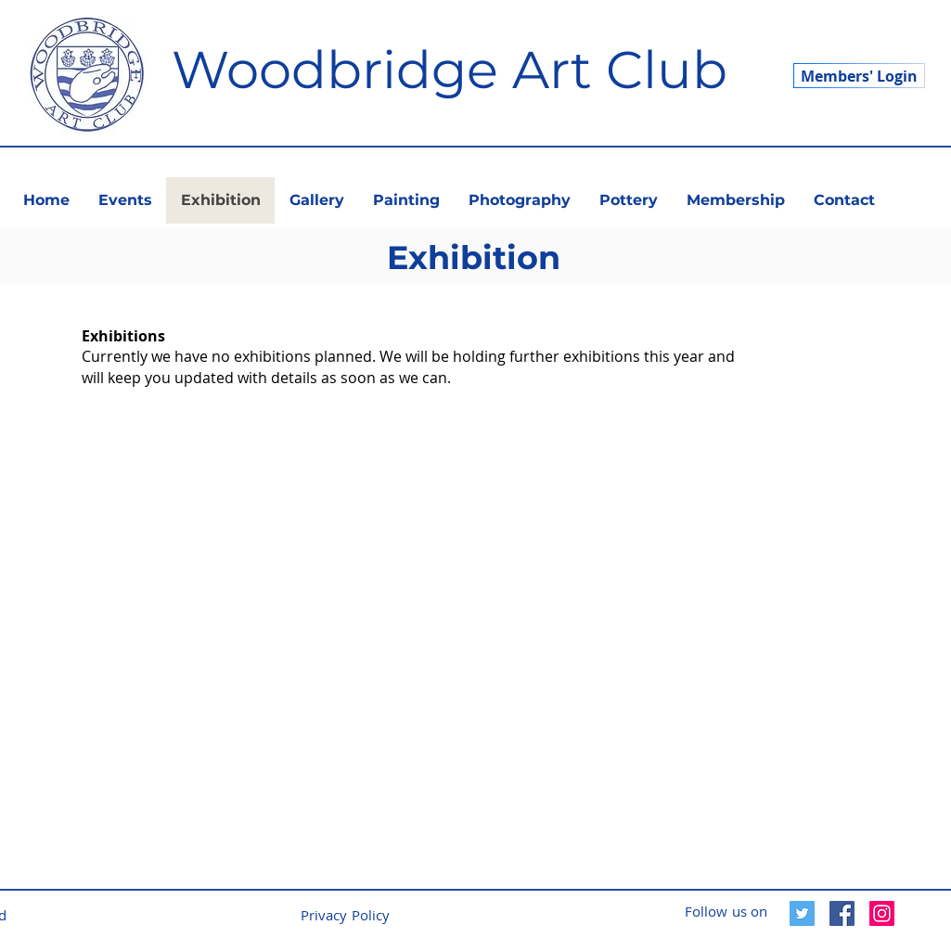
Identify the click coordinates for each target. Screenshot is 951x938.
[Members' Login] (859, 75)
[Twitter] (802, 913)
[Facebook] (842, 913)
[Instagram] (881, 913)
